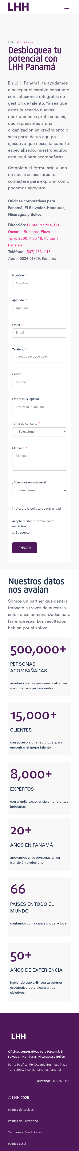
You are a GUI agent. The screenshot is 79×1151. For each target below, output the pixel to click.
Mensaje (18, 448)
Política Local (17, 1144)
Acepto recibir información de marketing (33, 523)
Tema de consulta (24, 424)
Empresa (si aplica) (25, 399)
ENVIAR (25, 548)
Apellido (18, 300)
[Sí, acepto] (13, 532)
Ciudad (17, 374)
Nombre (18, 275)
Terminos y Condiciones (25, 1132)
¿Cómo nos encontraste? (29, 482)
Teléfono (18, 349)
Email (16, 325)
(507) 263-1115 (38, 252)
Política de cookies (21, 1110)
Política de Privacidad (23, 1121)
